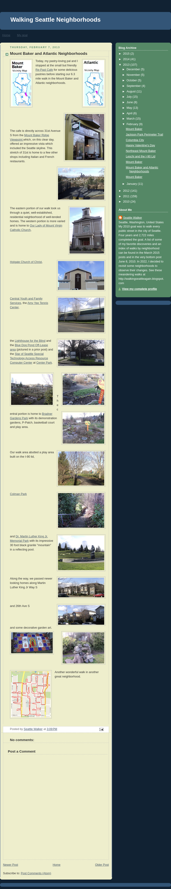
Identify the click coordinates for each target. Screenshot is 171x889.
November (134, 75)
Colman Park (18, 494)
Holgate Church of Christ (26, 262)
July (130, 96)
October (132, 80)
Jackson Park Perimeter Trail (144, 134)
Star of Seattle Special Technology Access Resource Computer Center (29, 358)
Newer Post (10, 864)
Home (6, 35)
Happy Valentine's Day (140, 145)
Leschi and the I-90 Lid (141, 156)
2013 (127, 64)
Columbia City (135, 140)
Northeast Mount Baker (141, 151)
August (132, 91)
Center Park (44, 362)
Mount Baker (134, 129)
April (130, 113)
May (130, 107)
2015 (127, 53)
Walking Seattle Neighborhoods (55, 19)
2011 (127, 196)
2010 (127, 201)
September (134, 86)
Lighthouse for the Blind (30, 340)
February (133, 124)
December (134, 69)
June (130, 102)
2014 (127, 59)
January (132, 183)
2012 (127, 190)
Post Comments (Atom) (36, 873)
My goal (22, 35)
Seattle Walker (132, 217)
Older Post (102, 864)
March (131, 118)
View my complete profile (139, 289)
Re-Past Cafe (44, 69)
